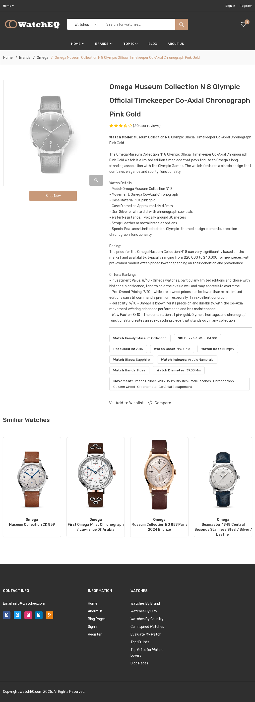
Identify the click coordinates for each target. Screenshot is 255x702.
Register (246, 5)
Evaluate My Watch (145, 634)
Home (77, 44)
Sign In (230, 5)
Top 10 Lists (139, 642)
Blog (152, 44)
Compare (159, 403)
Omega (42, 57)
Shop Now (53, 196)
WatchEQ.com (31, 692)
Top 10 (130, 44)
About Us (176, 44)
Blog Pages (97, 619)
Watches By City (143, 611)
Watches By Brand (145, 603)
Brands (104, 44)
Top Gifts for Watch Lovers (146, 653)
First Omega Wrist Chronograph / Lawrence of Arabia (96, 525)
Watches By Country (147, 619)
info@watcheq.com (29, 603)
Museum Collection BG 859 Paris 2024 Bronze (159, 525)
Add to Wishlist (126, 403)
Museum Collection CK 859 (32, 522)
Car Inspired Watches (147, 627)
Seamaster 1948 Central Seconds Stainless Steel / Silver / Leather (223, 527)
